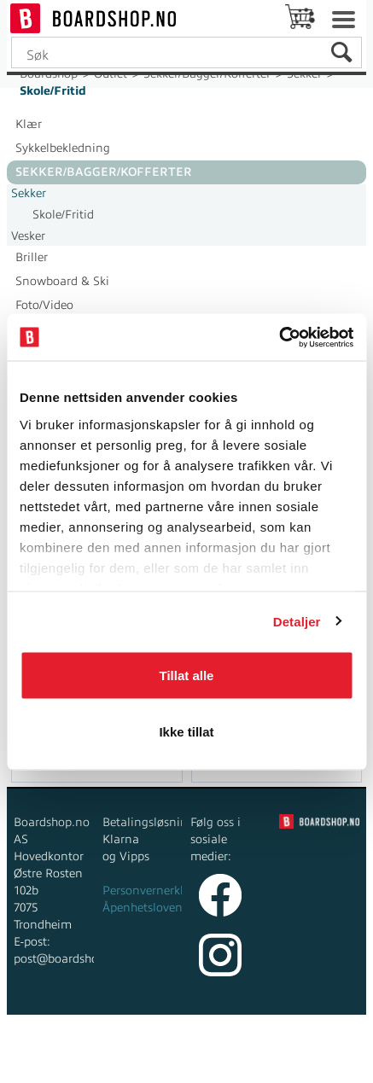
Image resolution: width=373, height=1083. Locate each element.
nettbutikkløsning (222, 1048)
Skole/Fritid (53, 90)
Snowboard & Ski (62, 281)
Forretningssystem (104, 1048)
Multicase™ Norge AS (186, 1065)
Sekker (28, 193)
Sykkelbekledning (62, 148)
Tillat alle (187, 675)
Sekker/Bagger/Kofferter (103, 172)
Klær (28, 124)
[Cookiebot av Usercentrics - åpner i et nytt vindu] (278, 337)
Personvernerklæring (159, 890)
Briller (31, 257)
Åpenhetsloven (142, 907)
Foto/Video (44, 305)
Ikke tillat (186, 731)
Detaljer (297, 621)
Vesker (28, 236)
